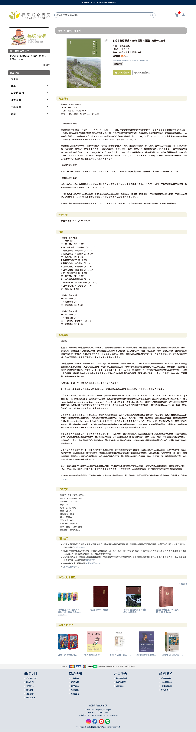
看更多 (64, 479)
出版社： (117, 49)
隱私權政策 (30, 697)
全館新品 (75, 678)
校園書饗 (75, 689)
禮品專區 (75, 686)
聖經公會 (125, 49)
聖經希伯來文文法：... (172, 654)
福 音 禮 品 (16, 99)
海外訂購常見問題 (93, 563)
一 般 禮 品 (16, 106)
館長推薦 (75, 682)
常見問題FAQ (31, 678)
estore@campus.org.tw (101, 709)
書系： (116, 52)
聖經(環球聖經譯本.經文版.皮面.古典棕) (167, 611)
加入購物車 (122, 72)
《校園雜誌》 (167, 686)
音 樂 (13, 113)
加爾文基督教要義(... (146, 654)
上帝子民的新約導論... (68, 654)
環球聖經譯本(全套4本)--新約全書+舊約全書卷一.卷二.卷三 (70, 612)
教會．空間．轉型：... (120, 654)
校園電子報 (166, 678)
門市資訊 (30, 686)
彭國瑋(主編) (125, 45)
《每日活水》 (167, 682)
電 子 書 (14, 78)
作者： (116, 45)
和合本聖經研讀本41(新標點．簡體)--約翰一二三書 (28, 57)
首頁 (60, 30)
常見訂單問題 (79, 547)
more (182, 583)
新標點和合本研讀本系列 (130, 52)
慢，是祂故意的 (92, 654)
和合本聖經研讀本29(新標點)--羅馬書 (134, 611)
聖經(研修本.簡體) (99, 609)
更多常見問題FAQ (71, 566)
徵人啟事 (30, 689)
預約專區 (120, 686)
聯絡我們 (30, 682)
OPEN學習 (165, 689)
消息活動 (30, 693)
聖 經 (13, 85)
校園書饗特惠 (122, 678)
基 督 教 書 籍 (17, 92)
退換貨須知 (90, 560)
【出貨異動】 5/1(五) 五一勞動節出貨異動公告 (98, 2)
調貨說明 (118, 64)
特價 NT (116, 56)
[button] (106, 40)
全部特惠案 (121, 682)
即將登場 (75, 693)
